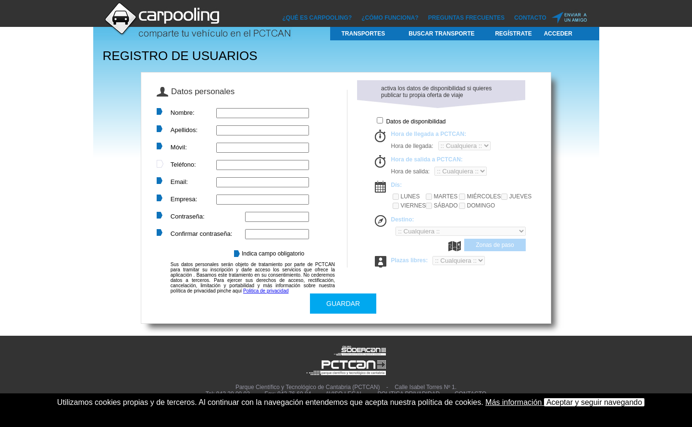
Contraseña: (188, 216)
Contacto (530, 17)
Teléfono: (183, 164)
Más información (514, 402)
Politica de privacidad (266, 290)
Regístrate (513, 33)
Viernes (412, 205)
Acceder (558, 33)
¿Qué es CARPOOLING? (317, 17)
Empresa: (184, 199)
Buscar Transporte (441, 33)
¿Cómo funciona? (390, 17)
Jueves (520, 196)
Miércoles (483, 196)
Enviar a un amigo (569, 16)
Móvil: (179, 147)
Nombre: (183, 112)
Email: (179, 181)
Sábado (445, 205)
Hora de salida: (410, 171)
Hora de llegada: (412, 146)
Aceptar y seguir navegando (594, 402)
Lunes (410, 196)
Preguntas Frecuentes (466, 17)
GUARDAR (343, 303)
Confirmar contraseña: (202, 233)
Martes (445, 196)
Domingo (481, 205)
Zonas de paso (495, 245)
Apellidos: (184, 130)
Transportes (363, 33)
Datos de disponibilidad (415, 121)
